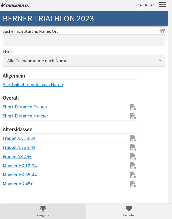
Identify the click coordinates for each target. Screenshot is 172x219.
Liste (7, 51)
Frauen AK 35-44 (13, 147)
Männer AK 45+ (13, 184)
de (139, 5)
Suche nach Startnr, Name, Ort (84, 31)
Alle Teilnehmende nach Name (13, 84)
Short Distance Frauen (13, 107)
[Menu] (162, 5)
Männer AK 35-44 (13, 175)
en (152, 5)
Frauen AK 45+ (13, 156)
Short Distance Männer (13, 116)
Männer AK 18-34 (13, 166)
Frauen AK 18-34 (13, 138)
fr (146, 5)
